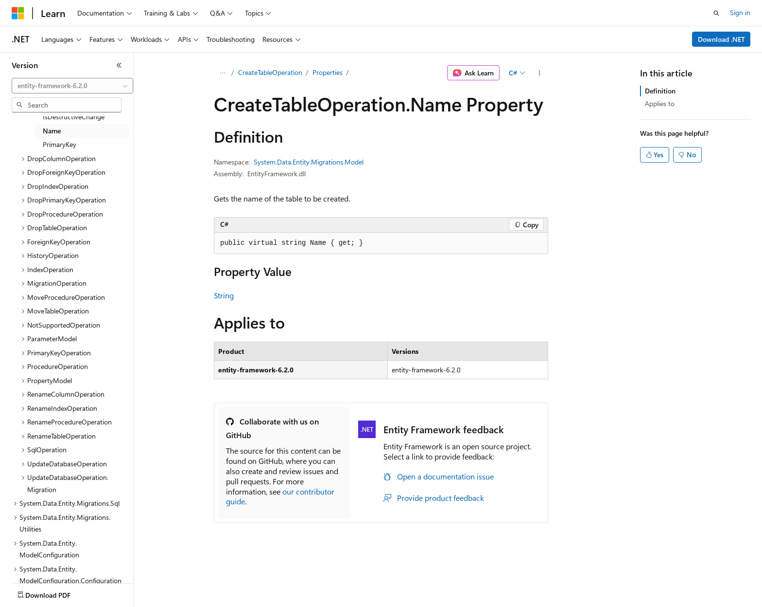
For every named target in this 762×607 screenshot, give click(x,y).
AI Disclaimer (31, 600)
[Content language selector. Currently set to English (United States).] (56, 577)
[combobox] (72, 85)
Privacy (212, 600)
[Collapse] (119, 65)
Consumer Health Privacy (279, 600)
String (224, 295)
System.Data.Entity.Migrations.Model (309, 161)
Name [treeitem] (52, 130)
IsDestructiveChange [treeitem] (73, 116)
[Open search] (716, 13)
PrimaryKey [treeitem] (59, 144)
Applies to (660, 103)
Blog (132, 600)
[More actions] (539, 73)
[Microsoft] (18, 13)
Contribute (174, 600)
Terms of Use (355, 600)
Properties (327, 72)
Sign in (740, 12)
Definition (660, 90)
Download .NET (721, 39)
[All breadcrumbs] (222, 73)
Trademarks (403, 600)
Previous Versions (88, 600)
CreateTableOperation (270, 72)
